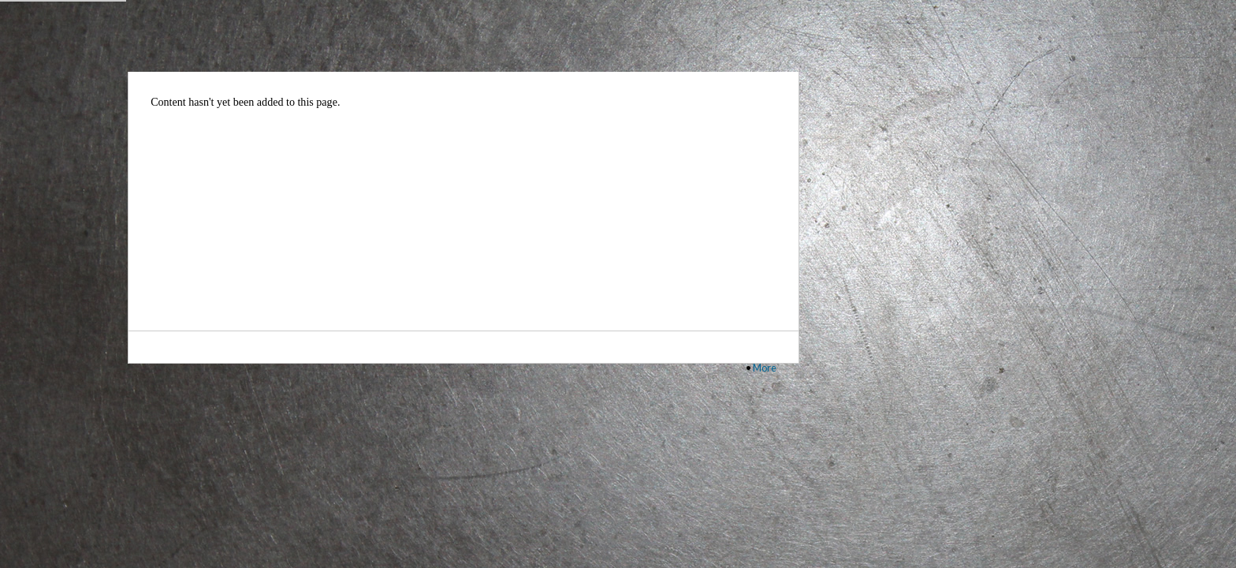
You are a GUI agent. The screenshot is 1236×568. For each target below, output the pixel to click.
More (764, 367)
